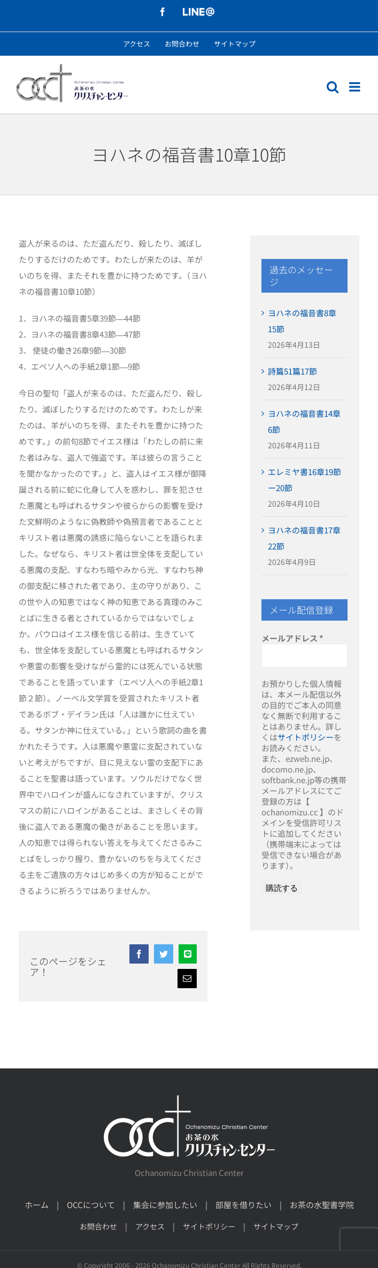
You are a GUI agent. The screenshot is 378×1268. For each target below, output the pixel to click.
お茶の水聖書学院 (322, 1204)
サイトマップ (275, 1226)
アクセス (150, 1226)
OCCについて (91, 1204)
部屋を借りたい (243, 1204)
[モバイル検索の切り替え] (332, 86)
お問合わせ (98, 1226)
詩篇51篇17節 (292, 371)
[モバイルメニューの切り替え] (355, 86)
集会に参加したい (165, 1204)
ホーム (37, 1204)
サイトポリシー (305, 737)
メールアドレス (292, 638)
